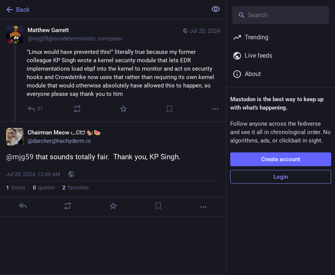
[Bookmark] (169, 108)
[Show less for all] (215, 9)
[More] (215, 108)
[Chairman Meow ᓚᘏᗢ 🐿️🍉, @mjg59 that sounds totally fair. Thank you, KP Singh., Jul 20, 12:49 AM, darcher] (113, 169)
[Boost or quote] (77, 108)
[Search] (281, 15)
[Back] (102, 9)
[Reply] (35, 108)
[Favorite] (123, 108)
